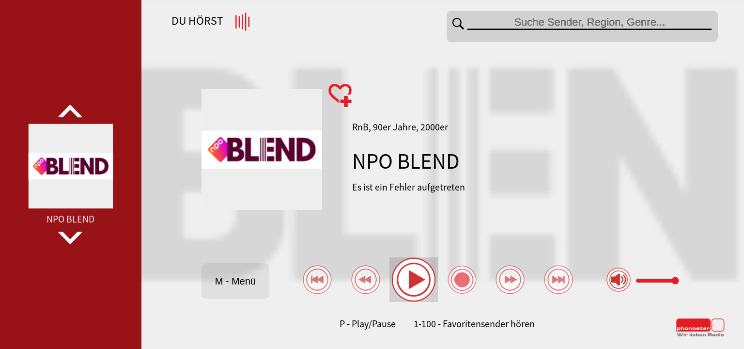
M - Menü (235, 281)
